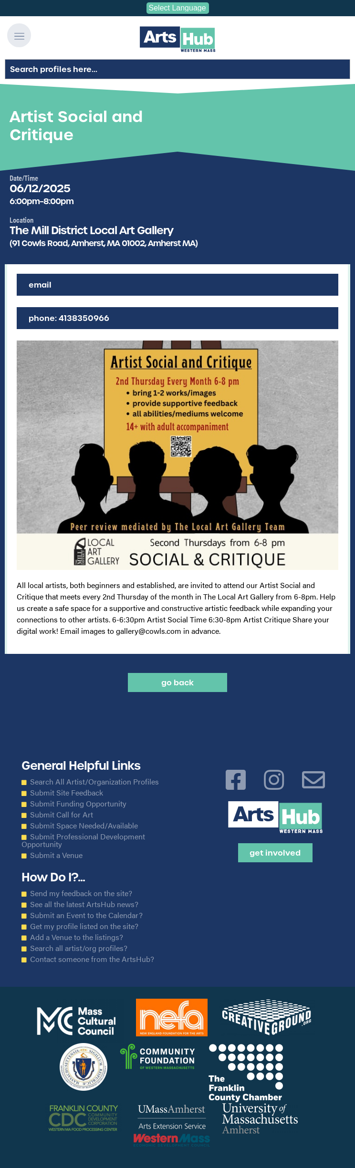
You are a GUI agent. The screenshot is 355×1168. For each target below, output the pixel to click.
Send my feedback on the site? (81, 893)
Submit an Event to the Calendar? (86, 915)
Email (40, 284)
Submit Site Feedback (66, 792)
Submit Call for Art (61, 814)
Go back (177, 682)
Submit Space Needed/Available (84, 825)
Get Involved (275, 853)
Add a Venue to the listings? (76, 937)
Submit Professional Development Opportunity (83, 840)
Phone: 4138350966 (69, 318)
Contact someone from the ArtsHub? (92, 959)
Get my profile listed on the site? (84, 926)
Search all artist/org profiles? (78, 948)
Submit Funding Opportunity (78, 803)
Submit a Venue (56, 855)
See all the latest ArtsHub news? (84, 904)
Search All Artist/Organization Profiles (94, 782)
